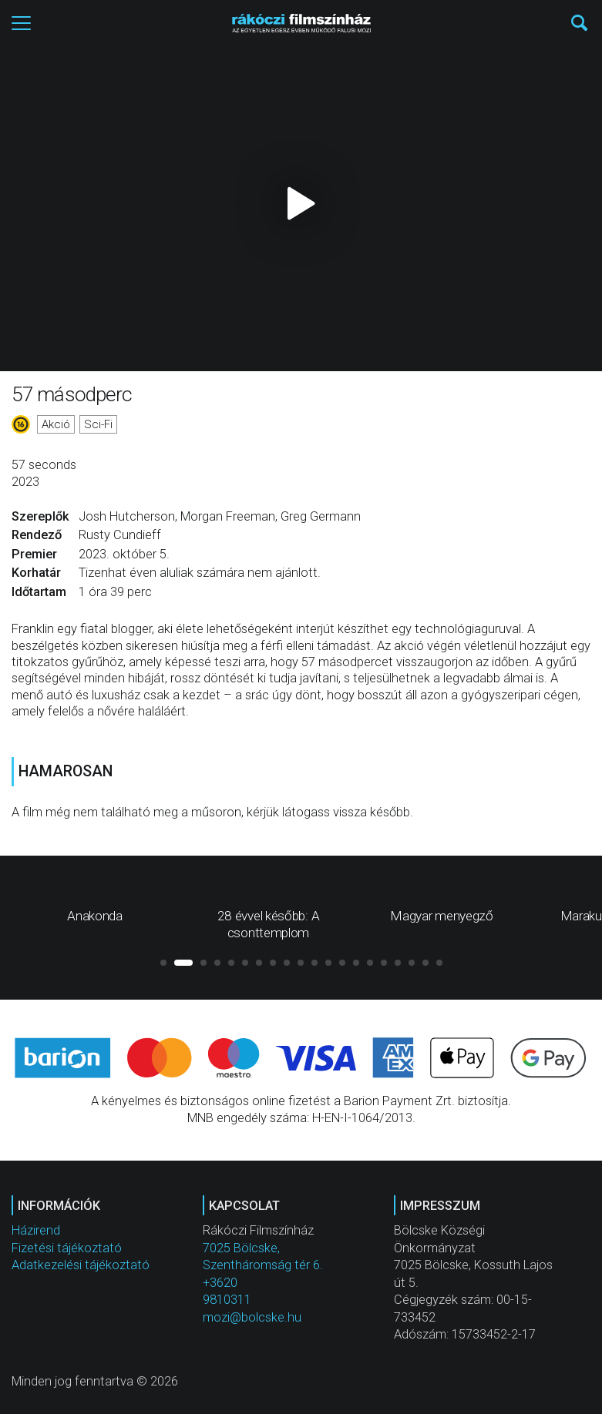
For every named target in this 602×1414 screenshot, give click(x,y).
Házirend (36, 1230)
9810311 (227, 1299)
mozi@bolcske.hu (252, 1317)
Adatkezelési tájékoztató (81, 1265)
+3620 (220, 1282)
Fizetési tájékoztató (67, 1248)
